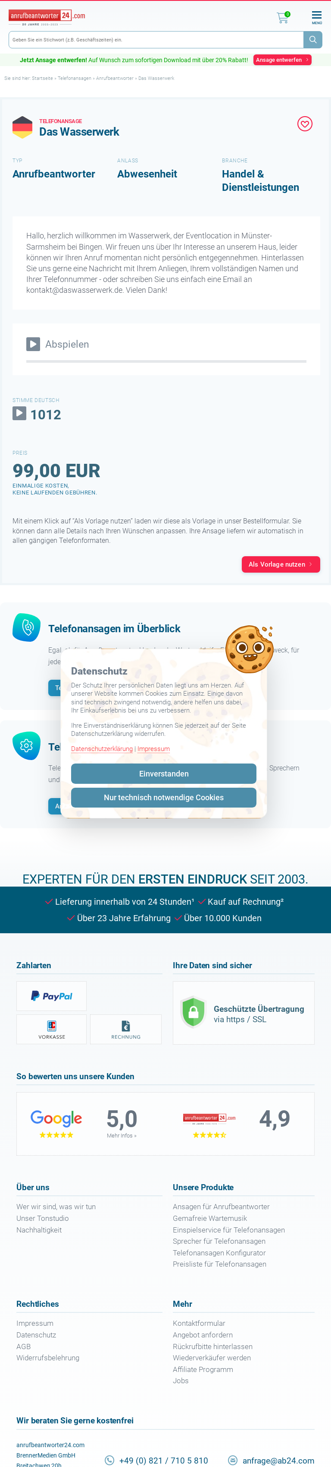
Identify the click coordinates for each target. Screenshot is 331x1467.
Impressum (153, 749)
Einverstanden (164, 773)
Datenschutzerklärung (102, 749)
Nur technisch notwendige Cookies (164, 797)
